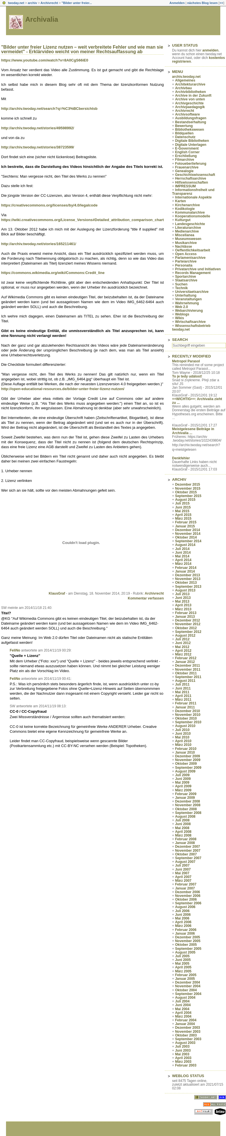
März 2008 (183, 835)
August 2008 (185, 817)
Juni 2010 (183, 734)
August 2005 (185, 952)
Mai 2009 (182, 782)
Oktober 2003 (186, 1035)
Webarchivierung (189, 311)
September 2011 (188, 677)
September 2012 (188, 632)
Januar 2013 (185, 617)
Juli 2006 (182, 911)
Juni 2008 (183, 824)
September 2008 (188, 813)
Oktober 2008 (186, 809)
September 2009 (188, 768)
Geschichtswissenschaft (195, 175)
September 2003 (188, 1039)
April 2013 (183, 605)
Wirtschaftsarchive (190, 322)
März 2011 (183, 700)
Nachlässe (183, 247)
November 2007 (188, 851)
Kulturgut (183, 220)
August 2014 (185, 545)
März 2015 (183, 519)
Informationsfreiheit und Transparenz (193, 192)
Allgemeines (185, 80)
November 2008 (188, 805)
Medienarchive (187, 231)
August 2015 (185, 500)
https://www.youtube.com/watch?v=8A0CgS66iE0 (44, 60)
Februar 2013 (186, 613)
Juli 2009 (182, 775)
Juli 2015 (182, 503)
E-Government (187, 148)
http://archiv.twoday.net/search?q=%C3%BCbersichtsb (49, 108)
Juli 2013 (182, 594)
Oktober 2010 (186, 718)
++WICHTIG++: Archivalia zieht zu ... (197, 401)
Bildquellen (184, 133)
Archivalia (41, 19)
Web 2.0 (181, 307)
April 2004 (183, 1013)
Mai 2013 (182, 601)
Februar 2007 (186, 884)
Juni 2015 (183, 507)
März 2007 (183, 881)
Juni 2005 (183, 960)
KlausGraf (57, 593)
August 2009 (185, 771)
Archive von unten (190, 99)
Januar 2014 (185, 571)
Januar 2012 (185, 662)
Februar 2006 (186, 930)
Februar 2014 (186, 568)
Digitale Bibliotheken (192, 141)
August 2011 (185, 681)
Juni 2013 (183, 598)
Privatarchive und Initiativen (198, 269)
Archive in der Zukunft (193, 96)
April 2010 (183, 741)
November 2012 (188, 624)
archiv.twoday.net (186, 77)
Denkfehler (181, 458)
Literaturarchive (188, 228)
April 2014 (183, 560)
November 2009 (188, 760)
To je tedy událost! (187, 376)
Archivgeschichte (189, 103)
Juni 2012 (183, 643)
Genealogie (184, 171)
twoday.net (16, 3)
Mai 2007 (182, 873)
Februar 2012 (186, 658)
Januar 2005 (185, 979)
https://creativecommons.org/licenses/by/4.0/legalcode (49, 205)
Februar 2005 (186, 975)
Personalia (184, 265)
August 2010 (185, 726)
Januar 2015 (185, 526)
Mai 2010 (182, 737)
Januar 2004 (185, 1024)
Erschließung (186, 156)
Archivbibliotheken (190, 92)
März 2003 (183, 1062)
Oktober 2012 (186, 628)
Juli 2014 (182, 549)
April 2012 (183, 651)
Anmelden (177, 3)
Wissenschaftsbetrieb (193, 326)
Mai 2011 (182, 692)
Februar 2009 (186, 794)
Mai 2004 (182, 1009)
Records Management (193, 273)
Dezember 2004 (187, 982)
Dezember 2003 (187, 1028)
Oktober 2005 (186, 945)
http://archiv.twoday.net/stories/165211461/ (38, 244)
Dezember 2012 (187, 620)
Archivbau (183, 88)
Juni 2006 (183, 915)
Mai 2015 (182, 511)
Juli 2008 (182, 820)
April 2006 (183, 922)
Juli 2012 (182, 639)
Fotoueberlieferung (190, 164)
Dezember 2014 (187, 530)
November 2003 (188, 1032)
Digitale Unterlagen (190, 145)
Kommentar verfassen (146, 598)
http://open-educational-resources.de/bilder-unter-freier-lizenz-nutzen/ (62, 389)
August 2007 (185, 862)
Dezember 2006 (187, 892)
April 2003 (183, 1058)
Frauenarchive (187, 167)
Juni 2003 (183, 1050)
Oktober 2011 (186, 673)
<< (221, 3)
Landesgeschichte (190, 224)
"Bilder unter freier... (76, 3)
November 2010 (188, 715)
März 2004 (183, 1016)
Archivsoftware (187, 114)
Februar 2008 (186, 839)
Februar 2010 (186, 749)
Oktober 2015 (186, 492)
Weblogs (182, 314)
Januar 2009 (185, 798)
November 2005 (188, 941)
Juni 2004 (183, 1005)
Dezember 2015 (187, 484)
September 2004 (188, 994)
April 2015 (183, 515)
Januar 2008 (185, 843)
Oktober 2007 (186, 854)
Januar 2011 (185, 707)
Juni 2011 (183, 688)
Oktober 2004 (186, 990)
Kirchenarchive (187, 205)
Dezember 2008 (187, 801)
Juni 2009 (183, 779)
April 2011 (183, 696)
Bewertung (184, 126)
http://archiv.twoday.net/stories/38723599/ (37, 147)
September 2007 (188, 858)
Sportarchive (185, 277)
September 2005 (188, 949)
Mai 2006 (182, 918)
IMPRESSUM (185, 186)
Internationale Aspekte (193, 197)
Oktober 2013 (186, 583)
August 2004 (185, 998)
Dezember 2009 (187, 756)
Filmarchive (184, 160)
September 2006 (188, 903)
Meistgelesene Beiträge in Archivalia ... (193, 431)
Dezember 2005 (187, 937)
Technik (181, 288)
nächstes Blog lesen (202, 3)
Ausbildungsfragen (190, 118)
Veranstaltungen (188, 299)
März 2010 (183, 745)
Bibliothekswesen (189, 130)
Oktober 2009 (186, 764)
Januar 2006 (185, 934)
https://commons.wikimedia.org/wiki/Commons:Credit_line (53, 273)
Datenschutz (185, 137)
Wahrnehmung (187, 303)
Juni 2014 (183, 553)
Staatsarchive (186, 280)
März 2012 (183, 654)
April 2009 (183, 786)
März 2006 (183, 926)
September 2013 (188, 587)
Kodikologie (185, 209)
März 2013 (183, 609)
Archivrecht (49, 3)
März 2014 (183, 564)
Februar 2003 (186, 1065)
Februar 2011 (186, 703)
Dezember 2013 (187, 575)
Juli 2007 (182, 865)
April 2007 (183, 877)
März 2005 (183, 971)
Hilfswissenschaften (191, 182)
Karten (180, 201)
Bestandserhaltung (190, 122)
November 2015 (188, 488)
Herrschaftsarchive (190, 178)
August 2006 (185, 907)
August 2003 (185, 1043)
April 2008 (183, 832)
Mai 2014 (182, 556)
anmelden (210, 50)
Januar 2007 (185, 888)
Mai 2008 (182, 828)
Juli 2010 (182, 730)
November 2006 (188, 896)
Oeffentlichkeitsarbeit (192, 250)
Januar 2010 (185, 752)
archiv (32, 3)
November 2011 (188, 670)
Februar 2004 (186, 1020)
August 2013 (185, 590)
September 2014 (188, 541)
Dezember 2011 (187, 666)
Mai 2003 (182, 1054)
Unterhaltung (186, 295)
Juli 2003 (182, 1046)
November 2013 (188, 579)
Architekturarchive (190, 84)
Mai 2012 (182, 647)
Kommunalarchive (190, 212)
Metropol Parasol (186, 361)
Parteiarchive (186, 261)
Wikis (179, 318)
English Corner (187, 152)
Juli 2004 (182, 1001)
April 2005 (183, 967)
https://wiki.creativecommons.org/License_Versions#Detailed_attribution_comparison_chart (82, 220)
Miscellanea (184, 235)
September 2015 (188, 496)
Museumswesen (188, 239)
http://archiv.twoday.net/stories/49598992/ (37, 128)
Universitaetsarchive (192, 292)
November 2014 (188, 534)
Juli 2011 (182, 684)
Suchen (181, 284)
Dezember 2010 (187, 711)
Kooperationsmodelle (192, 216)
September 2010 (188, 722)
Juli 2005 (182, 956)
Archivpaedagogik (190, 107)
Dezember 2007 (187, 847)
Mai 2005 (182, 964)
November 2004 (188, 986)
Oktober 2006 (186, 899)
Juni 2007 (183, 869)
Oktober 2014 (186, 537)
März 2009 (183, 790)
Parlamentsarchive (190, 258)
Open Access (186, 254)
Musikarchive (186, 243)
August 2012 (185, 635)
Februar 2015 (186, 522)
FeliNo (15, 650)
